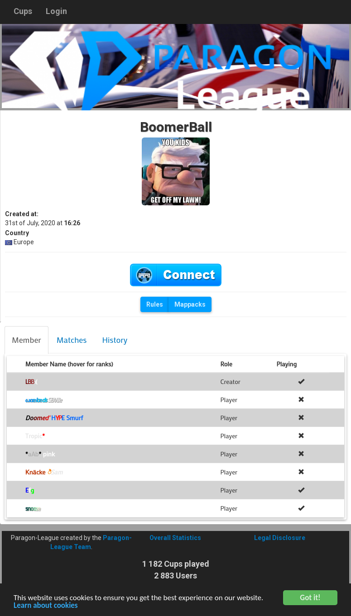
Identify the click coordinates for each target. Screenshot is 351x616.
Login (56, 11)
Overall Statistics (175, 537)
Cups (23, 11)
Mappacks (190, 304)
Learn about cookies (46, 606)
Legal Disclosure (279, 537)
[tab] (26, 340)
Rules (154, 304)
